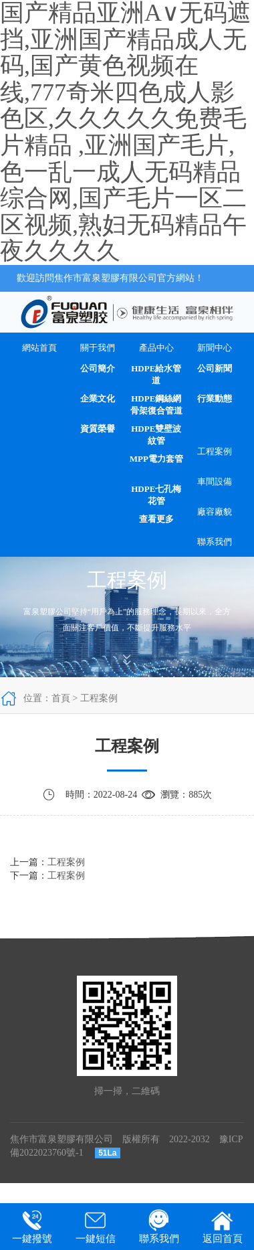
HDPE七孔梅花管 (156, 495)
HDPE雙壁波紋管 (156, 435)
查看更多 (156, 519)
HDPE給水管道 (156, 374)
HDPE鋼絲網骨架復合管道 (156, 404)
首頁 (60, 698)
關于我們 (97, 348)
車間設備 (214, 481)
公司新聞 (214, 368)
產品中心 (156, 348)
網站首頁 (39, 348)
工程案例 (214, 451)
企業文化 (97, 398)
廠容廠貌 (214, 512)
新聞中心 (214, 348)
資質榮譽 (97, 429)
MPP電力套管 (156, 459)
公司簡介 (97, 368)
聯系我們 (214, 542)
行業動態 (214, 398)
